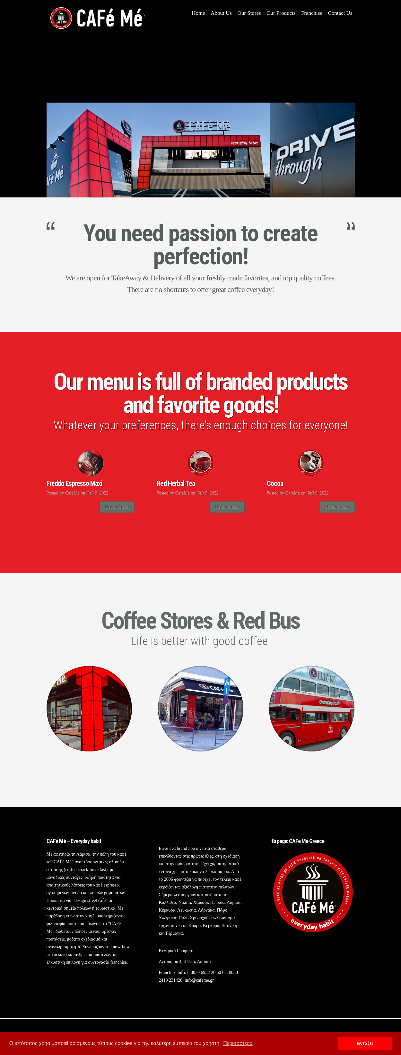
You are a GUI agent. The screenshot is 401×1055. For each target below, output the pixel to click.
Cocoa (275, 483)
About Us (221, 13)
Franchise (311, 13)
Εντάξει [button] (365, 1043)
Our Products (280, 13)
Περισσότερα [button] (238, 1043)
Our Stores (249, 13)
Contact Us (340, 13)
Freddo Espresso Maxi (74, 483)
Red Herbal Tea (176, 483)
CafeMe (72, 493)
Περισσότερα (117, 507)
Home (198, 13)
